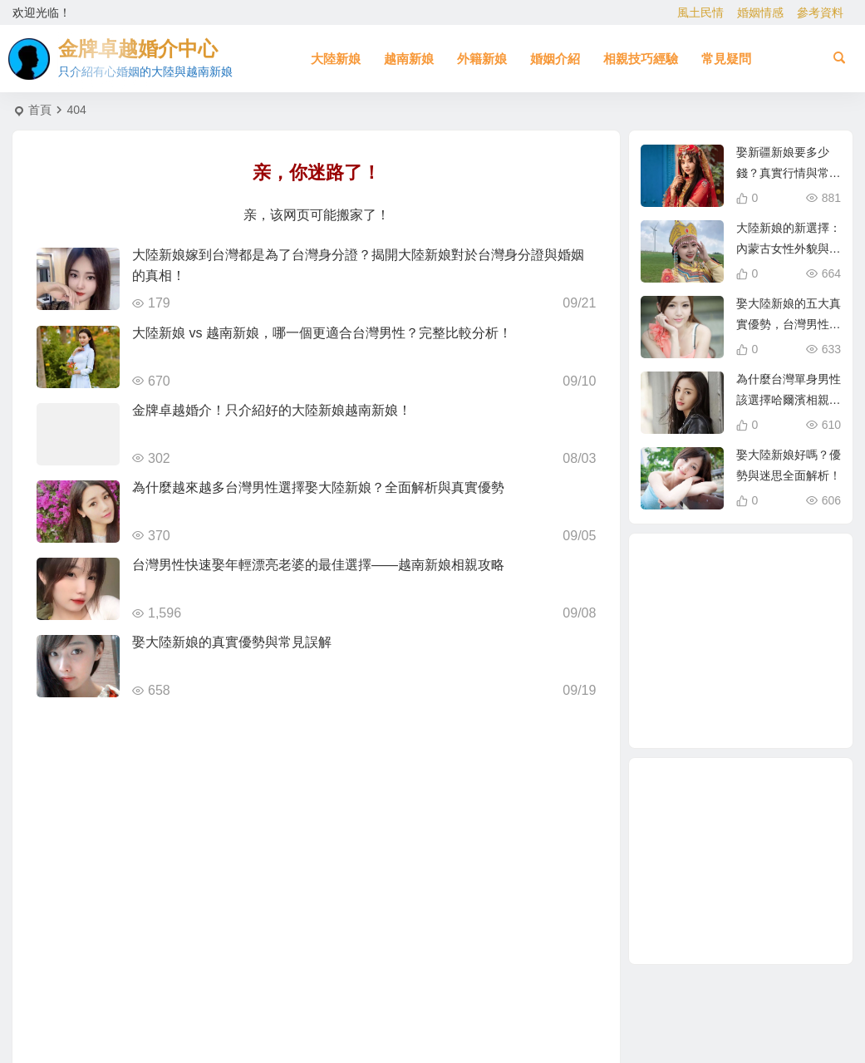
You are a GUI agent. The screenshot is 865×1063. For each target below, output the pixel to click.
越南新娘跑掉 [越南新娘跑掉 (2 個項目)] (692, 601)
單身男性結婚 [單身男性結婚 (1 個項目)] (784, 704)
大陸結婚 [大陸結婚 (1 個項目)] (798, 665)
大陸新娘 (336, 59)
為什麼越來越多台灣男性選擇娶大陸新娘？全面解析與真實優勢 (318, 487)
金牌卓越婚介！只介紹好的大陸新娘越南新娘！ (271, 410)
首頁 (40, 109)
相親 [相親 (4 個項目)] (718, 611)
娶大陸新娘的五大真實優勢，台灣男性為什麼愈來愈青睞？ (788, 324)
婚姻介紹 (555, 59)
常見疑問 (726, 59)
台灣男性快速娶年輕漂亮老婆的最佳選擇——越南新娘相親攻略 (318, 565)
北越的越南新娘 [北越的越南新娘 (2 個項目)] (778, 640)
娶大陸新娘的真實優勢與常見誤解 (232, 642)
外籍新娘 (482, 59)
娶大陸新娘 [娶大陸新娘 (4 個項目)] (714, 680)
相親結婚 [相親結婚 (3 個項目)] (738, 646)
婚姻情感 (760, 12)
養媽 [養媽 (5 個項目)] (756, 688)
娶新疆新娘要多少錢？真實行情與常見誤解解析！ (788, 172)
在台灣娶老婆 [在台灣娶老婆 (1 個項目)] (784, 625)
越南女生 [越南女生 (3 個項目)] (729, 713)
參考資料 (820, 12)
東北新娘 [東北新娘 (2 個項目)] (723, 574)
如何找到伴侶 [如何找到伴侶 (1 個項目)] (695, 694)
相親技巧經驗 (640, 59)
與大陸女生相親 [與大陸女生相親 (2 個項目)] (688, 645)
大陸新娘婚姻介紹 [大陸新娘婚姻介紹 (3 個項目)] (774, 585)
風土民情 (700, 12)
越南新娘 (409, 59)
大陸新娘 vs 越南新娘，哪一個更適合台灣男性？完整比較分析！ (322, 333)
